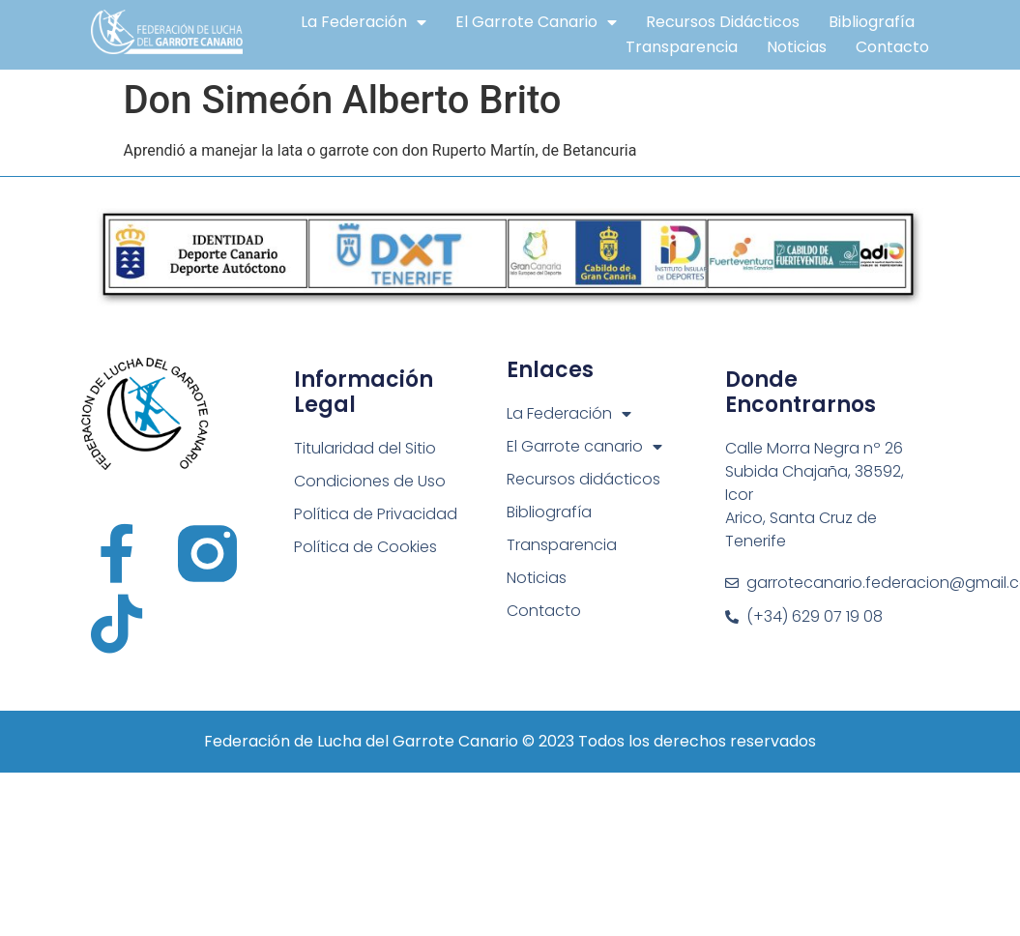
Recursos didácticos (723, 22)
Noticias (797, 47)
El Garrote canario (536, 22)
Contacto (892, 47)
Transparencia (682, 47)
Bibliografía (872, 22)
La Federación (363, 22)
